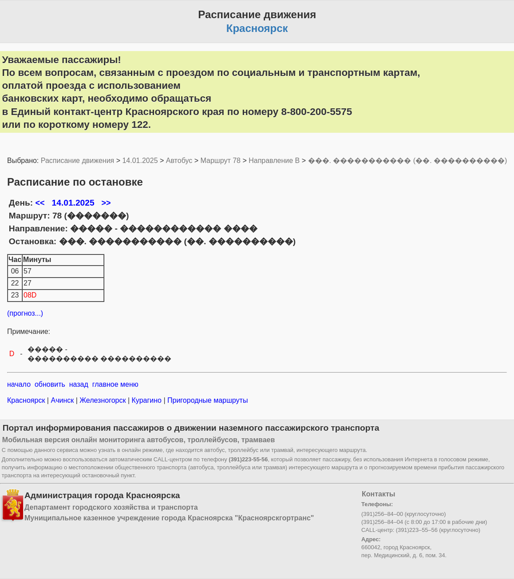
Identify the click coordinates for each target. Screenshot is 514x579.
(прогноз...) (25, 313)
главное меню (115, 384)
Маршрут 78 (221, 160)
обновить (50, 384)
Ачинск (62, 400)
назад (78, 384)
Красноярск (27, 400)
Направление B (274, 160)
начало (19, 384)
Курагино (146, 400)
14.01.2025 (140, 160)
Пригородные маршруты (207, 400)
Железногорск (103, 400)
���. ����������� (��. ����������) (407, 160)
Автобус (179, 160)
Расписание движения (77, 160)
